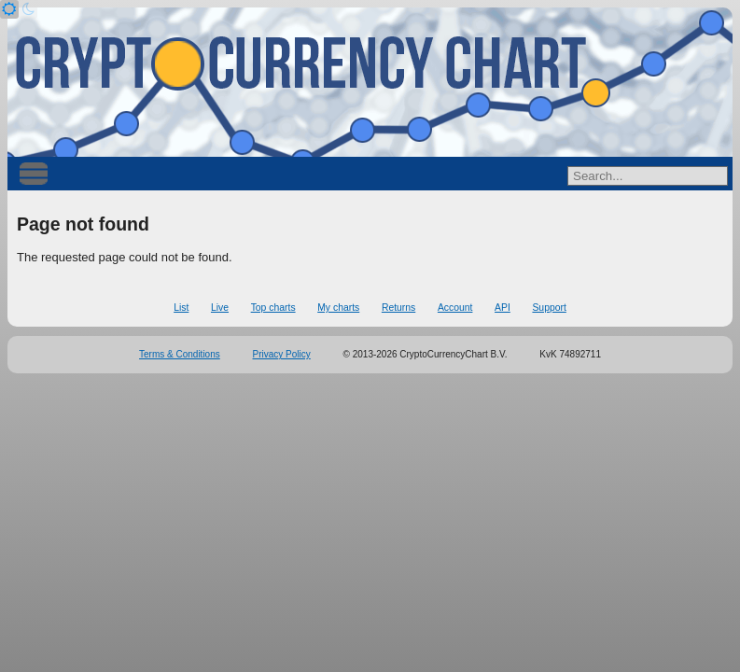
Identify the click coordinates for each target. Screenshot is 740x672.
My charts (338, 307)
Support (548, 307)
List (181, 307)
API (502, 307)
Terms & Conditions (179, 354)
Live (220, 307)
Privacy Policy (282, 354)
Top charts (273, 307)
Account (455, 307)
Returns (398, 307)
